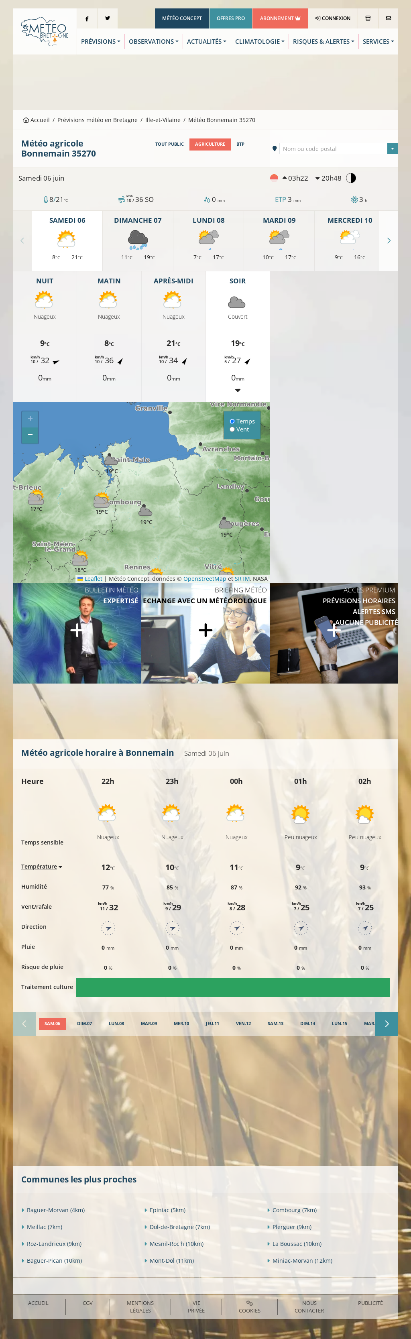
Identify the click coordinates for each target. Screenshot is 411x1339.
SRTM (242, 578)
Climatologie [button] (257, 41)
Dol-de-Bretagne (177, 1227)
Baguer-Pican (51, 1260)
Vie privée (196, 1306)
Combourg (292, 1210)
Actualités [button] (204, 41)
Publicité (370, 1302)
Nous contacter (309, 1306)
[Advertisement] (205, 81)
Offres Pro (231, 18)
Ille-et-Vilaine (163, 120)
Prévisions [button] (98, 41)
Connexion (332, 18)
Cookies (249, 1307)
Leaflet (89, 578)
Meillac (41, 1227)
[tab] (52, 1024)
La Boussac (294, 1243)
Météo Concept (182, 18)
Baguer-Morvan (53, 1210)
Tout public (169, 144)
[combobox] (338, 148)
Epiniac (164, 1210)
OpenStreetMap (204, 578)
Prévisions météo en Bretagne (97, 120)
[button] (102, 503)
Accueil (36, 120)
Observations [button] (151, 41)
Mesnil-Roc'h (173, 1243)
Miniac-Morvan (299, 1260)
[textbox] (338, 149)
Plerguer (289, 1227)
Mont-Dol (169, 1260)
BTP (240, 144)
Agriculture (210, 144)
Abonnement (280, 18)
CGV (88, 1302)
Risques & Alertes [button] (321, 41)
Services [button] (376, 41)
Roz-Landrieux (51, 1243)
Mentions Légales (140, 1306)
